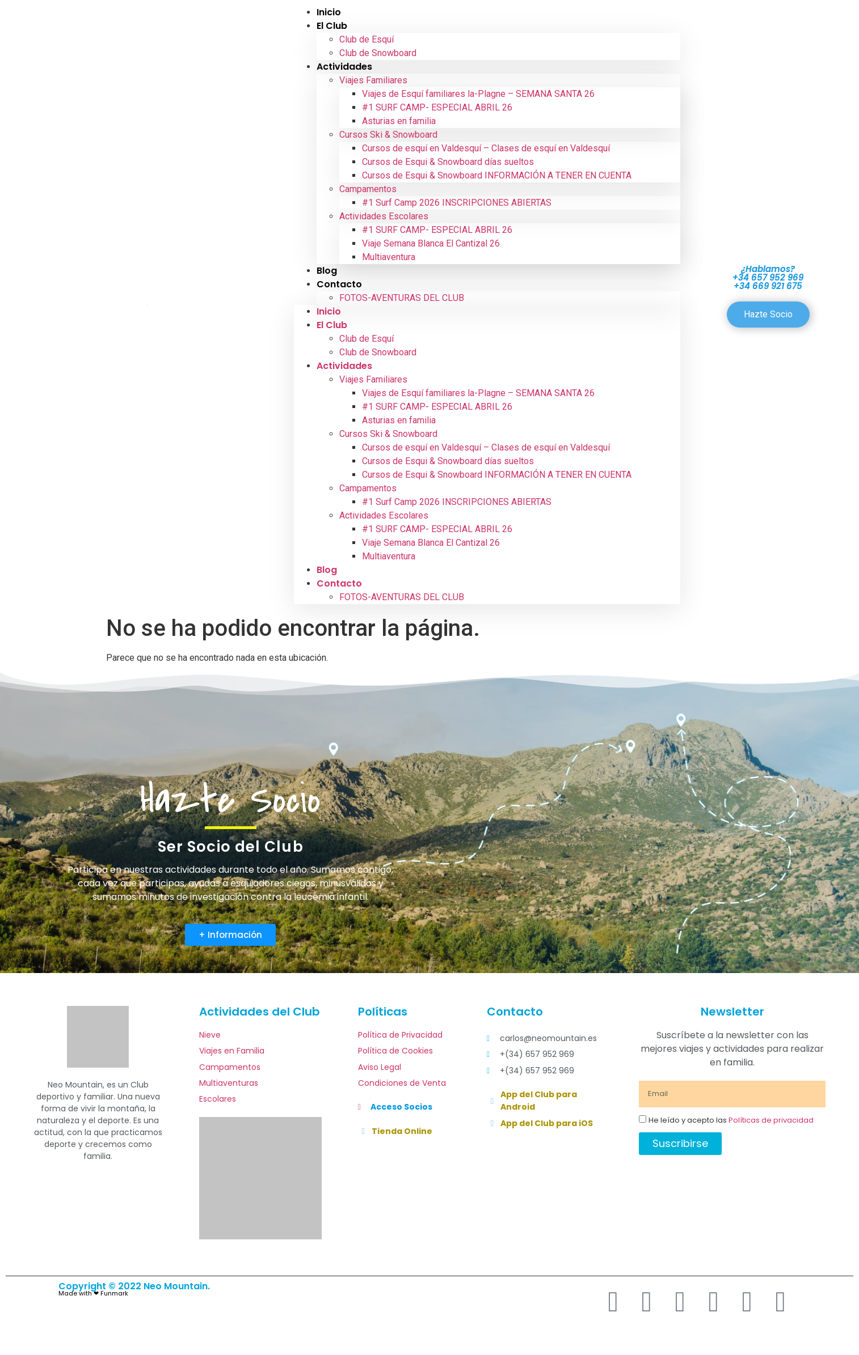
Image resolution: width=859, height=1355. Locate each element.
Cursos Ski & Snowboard (388, 134)
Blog (327, 569)
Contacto (339, 284)
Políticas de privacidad (771, 1120)
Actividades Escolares (383, 216)
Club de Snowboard (377, 53)
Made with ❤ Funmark (93, 1293)
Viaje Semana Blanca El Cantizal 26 (431, 243)
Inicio (329, 311)
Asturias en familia (399, 121)
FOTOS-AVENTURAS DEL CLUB (401, 297)
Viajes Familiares (373, 80)
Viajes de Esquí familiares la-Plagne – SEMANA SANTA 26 (478, 93)
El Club (332, 25)
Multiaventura (388, 257)
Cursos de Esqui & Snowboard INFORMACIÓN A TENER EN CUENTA (496, 175)
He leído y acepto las (731, 1120)
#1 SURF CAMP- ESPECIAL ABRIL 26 (437, 107)
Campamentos (368, 189)
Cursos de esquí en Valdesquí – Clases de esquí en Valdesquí (486, 148)
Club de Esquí (366, 39)
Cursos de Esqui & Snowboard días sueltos (448, 161)
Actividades (344, 66)
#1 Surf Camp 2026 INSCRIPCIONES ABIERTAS (456, 202)
